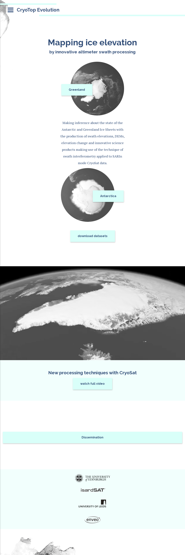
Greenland (77, 89)
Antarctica (108, 196)
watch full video (92, 383)
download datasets (92, 236)
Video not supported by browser (92, 313)
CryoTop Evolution (38, 10)
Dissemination (92, 437)
